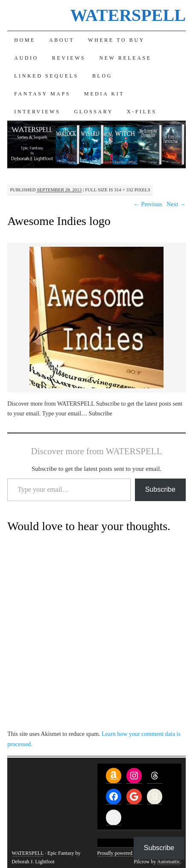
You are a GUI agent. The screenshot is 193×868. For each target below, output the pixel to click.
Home (24, 40)
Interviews (37, 112)
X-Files (142, 112)
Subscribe (160, 489)
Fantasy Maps (42, 94)
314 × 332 (123, 189)
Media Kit (104, 94)
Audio (26, 58)
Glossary (93, 112)
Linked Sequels (46, 76)
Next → (176, 204)
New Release (125, 58)
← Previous (148, 204)
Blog (102, 76)
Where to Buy (116, 40)
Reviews (69, 58)
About (61, 40)
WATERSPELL (127, 15)
